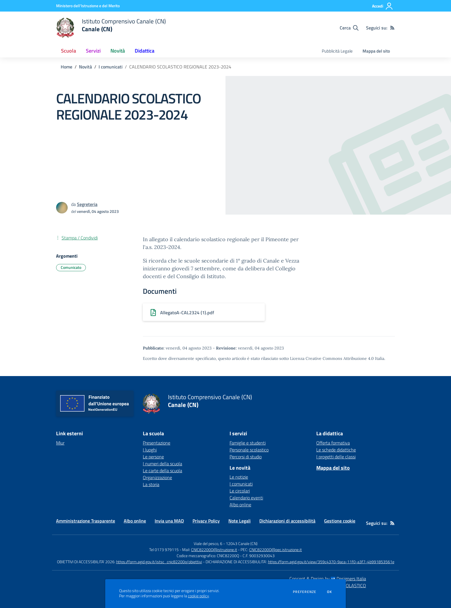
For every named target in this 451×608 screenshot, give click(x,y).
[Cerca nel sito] (349, 27)
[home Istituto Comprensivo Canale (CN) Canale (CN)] (111, 27)
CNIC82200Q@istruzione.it (214, 549)
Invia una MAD (169, 520)
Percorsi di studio (246, 456)
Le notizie (239, 476)
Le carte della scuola (162, 470)
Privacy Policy (206, 520)
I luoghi (150, 449)
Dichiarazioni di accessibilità (287, 520)
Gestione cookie (339, 520)
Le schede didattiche (336, 449)
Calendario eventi (246, 497)
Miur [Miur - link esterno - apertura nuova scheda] (60, 442)
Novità (85, 66)
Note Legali (239, 520)
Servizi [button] (93, 51)
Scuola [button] (68, 51)
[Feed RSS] (392, 27)
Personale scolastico (249, 449)
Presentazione (156, 442)
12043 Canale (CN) (242, 543)
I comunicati (111, 66)
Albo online (240, 504)
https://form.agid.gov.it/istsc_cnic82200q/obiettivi (159, 562)
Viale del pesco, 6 (208, 543)
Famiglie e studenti (248, 442)
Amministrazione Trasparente (85, 520)
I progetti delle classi (336, 456)
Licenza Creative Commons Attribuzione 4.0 (332, 358)
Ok (329, 592)
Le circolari (240, 490)
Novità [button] (117, 51)
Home (66, 66)
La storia (151, 484)
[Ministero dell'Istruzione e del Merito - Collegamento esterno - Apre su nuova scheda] (88, 6)
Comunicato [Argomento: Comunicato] (71, 267)
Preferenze (304, 592)
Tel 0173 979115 (164, 549)
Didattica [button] (144, 51)
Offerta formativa (333, 442)
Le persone (153, 456)
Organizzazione (157, 477)
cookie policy (198, 596)
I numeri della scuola (162, 463)
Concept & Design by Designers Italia (327, 578)
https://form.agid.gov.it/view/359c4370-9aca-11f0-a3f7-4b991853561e (331, 562)
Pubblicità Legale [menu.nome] (337, 51)
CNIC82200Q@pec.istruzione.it (275, 549)
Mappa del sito (376, 51)
